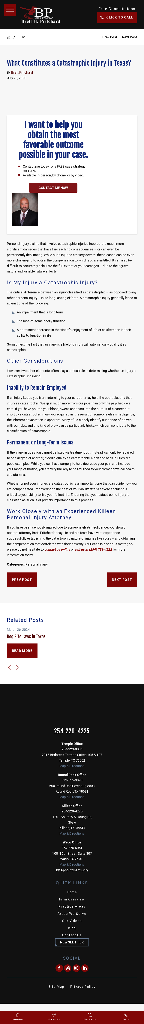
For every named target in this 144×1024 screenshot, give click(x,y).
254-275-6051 (72, 848)
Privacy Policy (83, 986)
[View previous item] (9, 667)
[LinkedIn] (85, 968)
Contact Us (72, 935)
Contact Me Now (53, 188)
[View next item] (17, 667)
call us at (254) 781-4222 (93, 549)
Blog (72, 928)
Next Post (122, 580)
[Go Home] (10, 37)
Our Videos (72, 921)
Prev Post (22, 580)
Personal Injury (37, 564)
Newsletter (72, 942)
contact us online (57, 549)
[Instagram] (76, 968)
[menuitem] (72, 892)
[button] (10, 10)
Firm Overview (72, 899)
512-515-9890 (72, 780)
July (22, 37)
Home (72, 892)
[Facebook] (59, 968)
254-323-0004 (72, 749)
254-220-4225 (72, 731)
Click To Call (116, 17)
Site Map (56, 986)
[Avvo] (67, 968)
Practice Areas (72, 906)
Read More (22, 651)
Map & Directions (72, 766)
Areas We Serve (72, 914)
